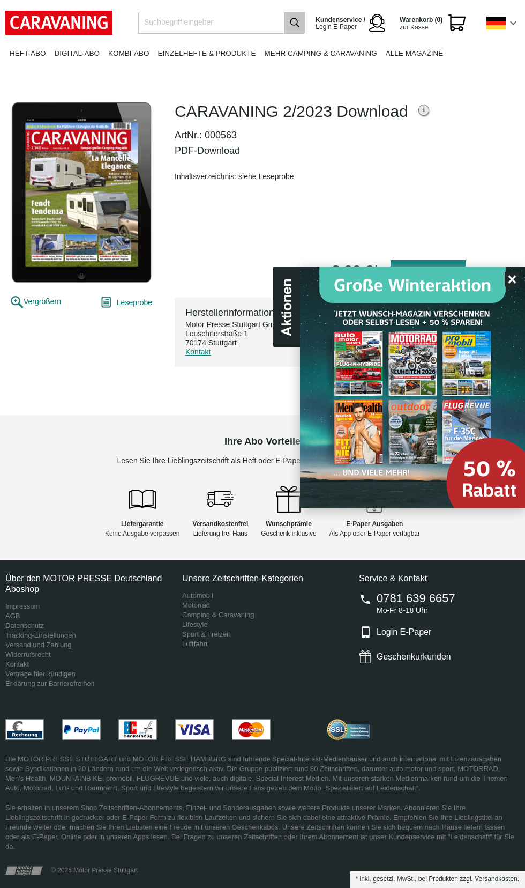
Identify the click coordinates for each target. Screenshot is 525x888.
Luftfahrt (195, 644)
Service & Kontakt (393, 578)
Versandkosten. (497, 879)
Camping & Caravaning (218, 615)
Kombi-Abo (128, 53)
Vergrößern (42, 301)
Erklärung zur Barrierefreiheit (49, 683)
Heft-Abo (28, 53)
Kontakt (198, 351)
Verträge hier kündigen (40, 674)
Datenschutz (24, 625)
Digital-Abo (77, 53)
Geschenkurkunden (414, 656)
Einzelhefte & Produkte (207, 53)
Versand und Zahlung (38, 645)
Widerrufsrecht (28, 654)
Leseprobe (134, 302)
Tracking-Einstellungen (40, 635)
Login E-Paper (404, 632)
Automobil (197, 595)
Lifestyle (195, 624)
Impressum (22, 606)
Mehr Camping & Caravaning (321, 53)
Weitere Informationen (424, 111)
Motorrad (196, 605)
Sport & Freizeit (206, 634)
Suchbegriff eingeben (179, 22)
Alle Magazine (414, 53)
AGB (12, 616)
